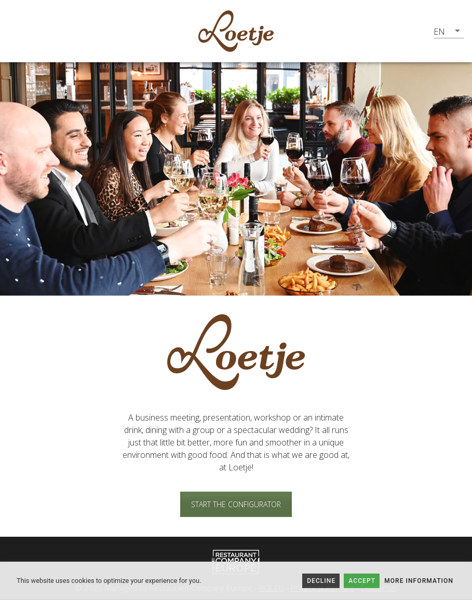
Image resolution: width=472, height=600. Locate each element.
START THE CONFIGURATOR (236, 504)
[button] (449, 31)
